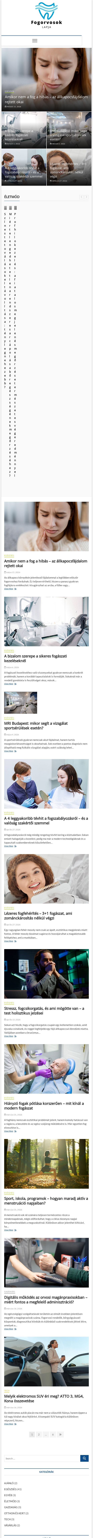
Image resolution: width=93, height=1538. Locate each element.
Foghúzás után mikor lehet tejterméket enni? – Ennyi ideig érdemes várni (44, 1446)
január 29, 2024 (38, 1414)
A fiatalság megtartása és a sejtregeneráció (28, 1476)
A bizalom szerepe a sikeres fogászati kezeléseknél (19, 135)
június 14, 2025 (12, 247)
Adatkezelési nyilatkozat (76, 1520)
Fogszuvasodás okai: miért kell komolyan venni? (30, 1461)
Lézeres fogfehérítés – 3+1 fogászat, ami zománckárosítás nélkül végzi (68, 170)
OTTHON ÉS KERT (14, 1273)
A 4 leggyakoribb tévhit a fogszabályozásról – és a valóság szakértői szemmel (23, 172)
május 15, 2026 (13, 107)
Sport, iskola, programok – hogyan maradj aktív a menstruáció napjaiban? (46, 961)
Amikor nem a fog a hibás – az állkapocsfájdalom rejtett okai (45, 324)
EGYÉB (8, 1255)
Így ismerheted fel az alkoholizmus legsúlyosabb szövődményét (38, 1465)
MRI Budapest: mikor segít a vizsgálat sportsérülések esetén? (68, 135)
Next (86, 197)
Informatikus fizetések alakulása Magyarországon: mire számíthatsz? (42, 1469)
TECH (7, 1151)
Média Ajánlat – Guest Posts (33, 1520)
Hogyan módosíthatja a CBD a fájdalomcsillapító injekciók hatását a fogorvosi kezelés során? (41, 1379)
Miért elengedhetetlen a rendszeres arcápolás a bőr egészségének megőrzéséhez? (68, 242)
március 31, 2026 (13, 875)
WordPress (54, 1527)
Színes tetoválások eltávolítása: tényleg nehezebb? (23, 240)
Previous (81, 197)
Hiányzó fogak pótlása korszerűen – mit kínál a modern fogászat (44, 866)
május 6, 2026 (12, 144)
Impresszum (55, 1520)
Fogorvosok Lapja (13, 1526)
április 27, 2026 (13, 181)
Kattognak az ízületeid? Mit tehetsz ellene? (57, 1409)
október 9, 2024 (57, 251)
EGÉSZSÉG (9, 91)
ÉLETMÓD (11, 229)
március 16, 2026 (13, 1069)
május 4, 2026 (57, 144)
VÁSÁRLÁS (10, 1285)
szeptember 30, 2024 (13, 1388)
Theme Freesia (41, 1527)
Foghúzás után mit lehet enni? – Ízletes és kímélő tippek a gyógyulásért (43, 1454)
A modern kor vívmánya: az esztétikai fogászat (29, 1496)
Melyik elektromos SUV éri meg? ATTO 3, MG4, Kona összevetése (44, 1159)
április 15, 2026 (12, 780)
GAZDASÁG (9, 1052)
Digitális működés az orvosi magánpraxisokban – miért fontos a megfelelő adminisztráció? (45, 1060)
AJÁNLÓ (9, 1243)
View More (9, 349)
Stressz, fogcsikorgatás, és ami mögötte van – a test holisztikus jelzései (44, 771)
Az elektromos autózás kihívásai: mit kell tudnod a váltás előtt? (38, 1492)
